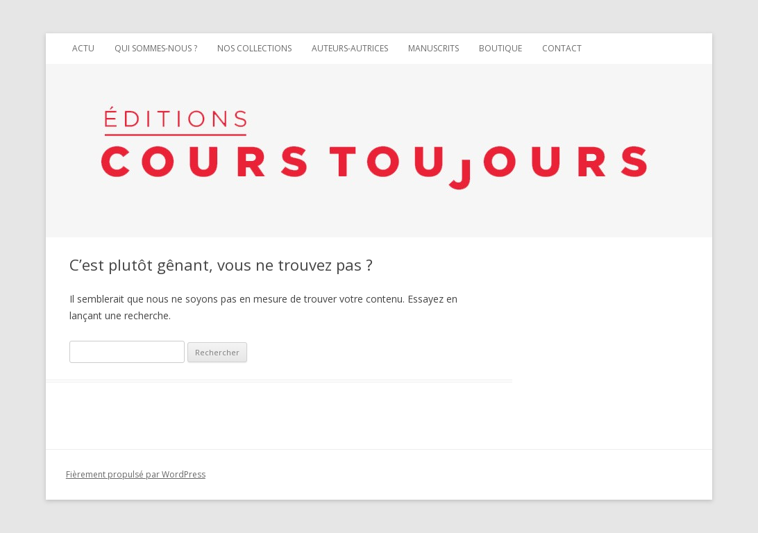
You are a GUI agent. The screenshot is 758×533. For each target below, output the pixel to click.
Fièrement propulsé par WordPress (135, 474)
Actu (83, 48)
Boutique (500, 48)
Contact (562, 48)
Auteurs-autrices (350, 48)
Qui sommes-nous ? (156, 48)
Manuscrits (433, 48)
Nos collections (254, 48)
